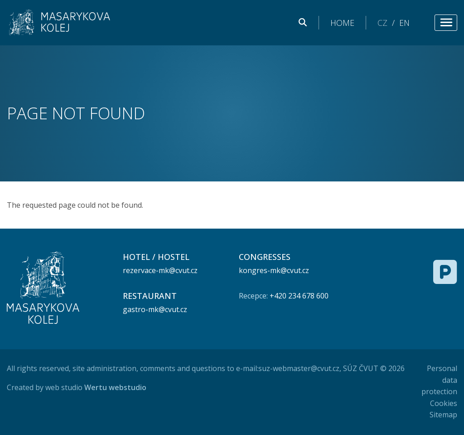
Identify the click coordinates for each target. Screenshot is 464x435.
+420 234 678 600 (299, 296)
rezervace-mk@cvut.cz (160, 270)
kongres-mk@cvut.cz (274, 270)
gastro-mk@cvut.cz (155, 309)
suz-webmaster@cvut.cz (298, 368)
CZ (382, 23)
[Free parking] (445, 271)
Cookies (443, 403)
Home (342, 23)
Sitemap (443, 415)
